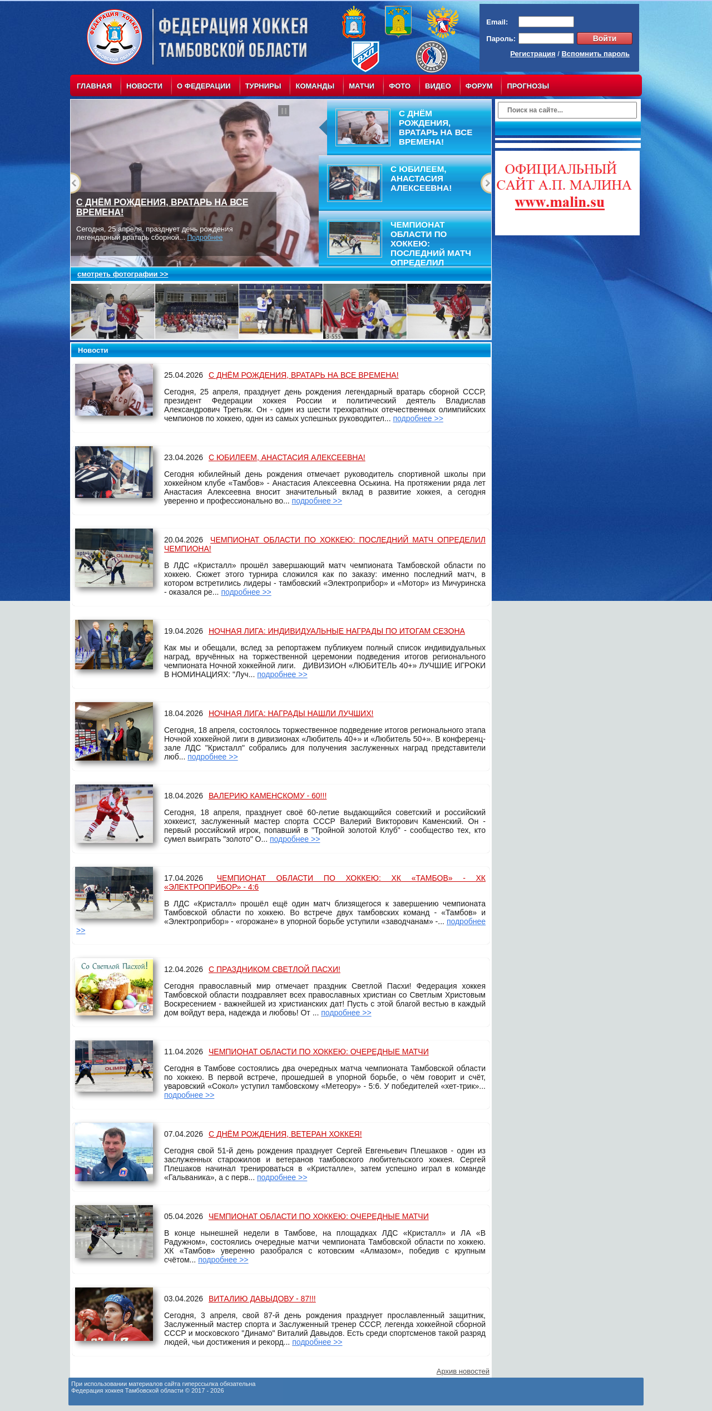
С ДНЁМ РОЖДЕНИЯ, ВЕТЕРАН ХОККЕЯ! (285, 1133)
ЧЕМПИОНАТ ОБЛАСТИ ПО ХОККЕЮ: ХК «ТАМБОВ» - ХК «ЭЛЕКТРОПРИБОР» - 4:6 (325, 882)
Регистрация (532, 54)
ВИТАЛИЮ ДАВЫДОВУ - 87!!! (262, 1298)
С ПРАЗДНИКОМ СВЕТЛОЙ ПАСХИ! (274, 969)
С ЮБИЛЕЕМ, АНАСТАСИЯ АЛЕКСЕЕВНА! (287, 457)
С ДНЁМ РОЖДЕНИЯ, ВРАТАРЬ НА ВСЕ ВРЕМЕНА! (304, 375)
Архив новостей (463, 1371)
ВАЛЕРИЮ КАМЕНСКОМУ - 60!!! (268, 795)
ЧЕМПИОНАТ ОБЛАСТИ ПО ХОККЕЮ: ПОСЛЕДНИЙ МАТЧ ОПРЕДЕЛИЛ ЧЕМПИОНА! (325, 544)
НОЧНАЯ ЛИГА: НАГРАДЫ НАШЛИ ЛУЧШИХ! (291, 713)
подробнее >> (418, 418)
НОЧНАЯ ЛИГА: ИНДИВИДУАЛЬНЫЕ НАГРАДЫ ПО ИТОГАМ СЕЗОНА (337, 630)
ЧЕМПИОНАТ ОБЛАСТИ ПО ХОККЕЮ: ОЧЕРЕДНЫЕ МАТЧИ (319, 1051)
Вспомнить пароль (595, 54)
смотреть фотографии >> (122, 274)
